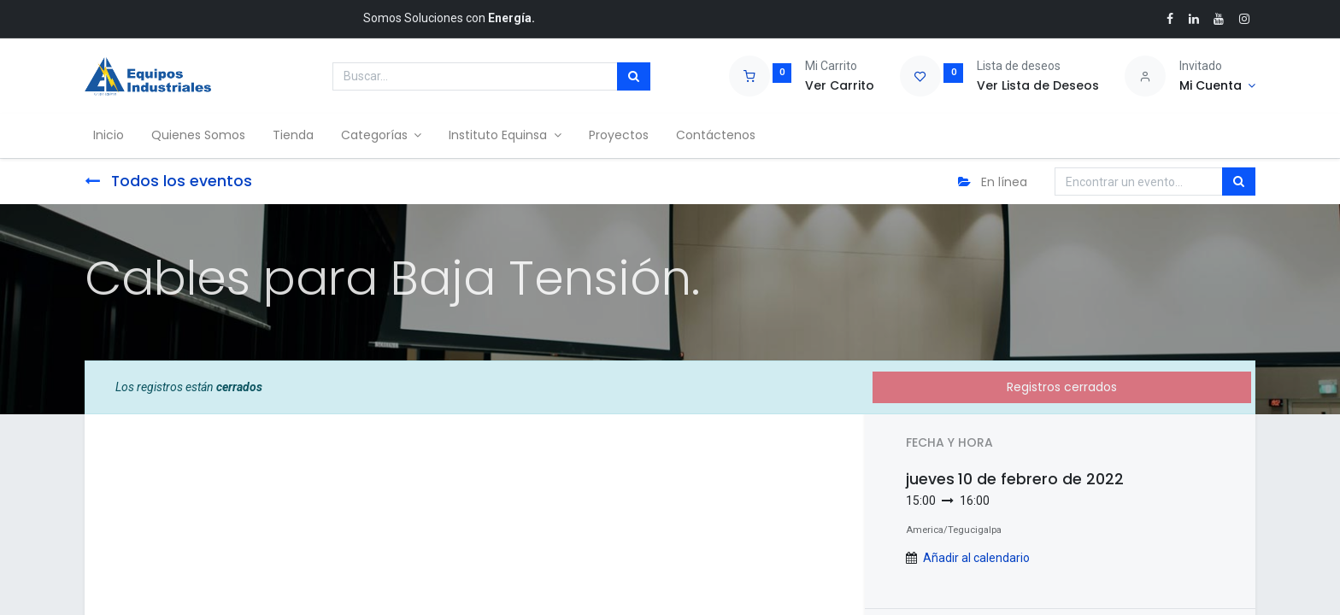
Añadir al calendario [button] (976, 558)
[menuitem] (114, 135)
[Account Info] (1217, 86)
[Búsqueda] (633, 76)
